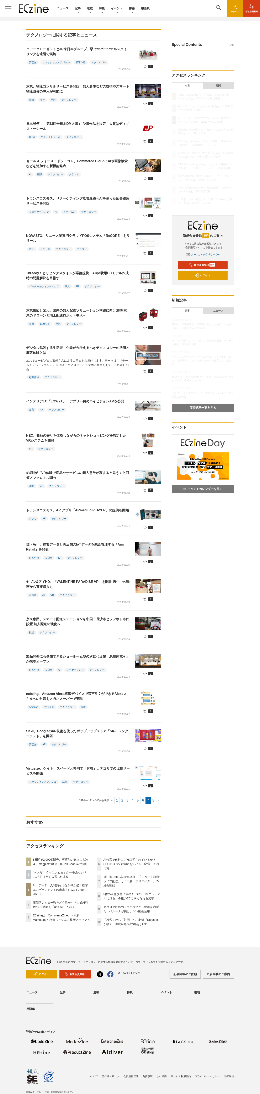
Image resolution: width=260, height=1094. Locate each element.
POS (31, 249)
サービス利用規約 (181, 1076)
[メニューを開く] (8, 8)
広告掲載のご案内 (218, 974)
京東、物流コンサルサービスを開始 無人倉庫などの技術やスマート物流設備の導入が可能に (77, 89)
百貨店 (33, 595)
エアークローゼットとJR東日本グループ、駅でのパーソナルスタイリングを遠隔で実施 (76, 51)
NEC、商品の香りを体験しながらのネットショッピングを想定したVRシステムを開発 (76, 438)
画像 (39, 174)
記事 (78, 9)
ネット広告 (69, 211)
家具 (67, 286)
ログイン (202, 275)
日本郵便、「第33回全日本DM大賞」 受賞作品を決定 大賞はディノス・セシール (77, 126)
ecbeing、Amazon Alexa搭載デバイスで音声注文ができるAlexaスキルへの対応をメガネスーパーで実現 (76, 696)
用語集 (145, 8)
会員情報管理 (130, 1076)
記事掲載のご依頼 (185, 974)
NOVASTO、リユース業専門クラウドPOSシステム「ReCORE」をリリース (78, 238)
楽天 (31, 323)
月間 (218, 85)
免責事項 (148, 1076)
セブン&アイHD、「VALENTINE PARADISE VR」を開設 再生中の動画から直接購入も (77, 584)
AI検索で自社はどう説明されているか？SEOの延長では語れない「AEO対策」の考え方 (131, 864)
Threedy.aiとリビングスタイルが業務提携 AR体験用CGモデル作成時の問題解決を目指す (77, 275)
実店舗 (33, 62)
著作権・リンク (110, 1076)
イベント (117, 9)
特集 (102, 9)
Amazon (33, 707)
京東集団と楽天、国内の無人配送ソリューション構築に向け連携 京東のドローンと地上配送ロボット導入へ (76, 313)
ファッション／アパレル (56, 62)
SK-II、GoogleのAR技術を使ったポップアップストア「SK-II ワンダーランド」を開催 (77, 733)
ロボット (45, 323)
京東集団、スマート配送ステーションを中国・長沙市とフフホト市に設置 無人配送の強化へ (77, 621)
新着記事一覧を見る (203, 407)
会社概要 (162, 1076)
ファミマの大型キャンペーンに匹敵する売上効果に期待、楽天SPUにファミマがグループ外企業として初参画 (202, 360)
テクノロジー (98, 62)
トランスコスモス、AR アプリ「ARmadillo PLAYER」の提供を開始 (77, 510)
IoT (60, 557)
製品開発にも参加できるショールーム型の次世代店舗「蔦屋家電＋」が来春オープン (77, 659)
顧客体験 (81, 62)
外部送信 (229, 1076)
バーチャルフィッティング (44, 286)
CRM (32, 137)
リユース (45, 249)
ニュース (63, 8)
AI (30, 174)
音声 (83, 707)
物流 (31, 99)
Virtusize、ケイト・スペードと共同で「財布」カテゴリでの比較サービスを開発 (78, 771)
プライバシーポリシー (207, 1076)
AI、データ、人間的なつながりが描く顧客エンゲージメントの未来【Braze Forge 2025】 (60, 890)
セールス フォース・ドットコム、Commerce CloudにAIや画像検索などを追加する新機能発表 (77, 163)
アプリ (33, 518)
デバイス (49, 707)
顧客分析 (34, 557)
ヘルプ (94, 1076)
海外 (42, 99)
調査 (31, 486)
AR (77, 286)
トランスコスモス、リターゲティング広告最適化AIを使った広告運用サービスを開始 (77, 201)
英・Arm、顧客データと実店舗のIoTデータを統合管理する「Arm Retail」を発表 (75, 547)
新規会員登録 (202, 265)
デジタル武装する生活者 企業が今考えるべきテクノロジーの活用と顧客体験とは (77, 350)
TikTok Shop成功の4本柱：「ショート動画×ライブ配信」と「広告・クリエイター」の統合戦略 (132, 881)
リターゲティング (39, 211)
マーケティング (75, 669)
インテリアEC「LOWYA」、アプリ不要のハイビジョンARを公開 (75, 401)
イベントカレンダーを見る (202, 489)
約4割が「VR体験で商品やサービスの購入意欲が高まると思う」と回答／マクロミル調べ (77, 475)
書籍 (132, 9)
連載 (90, 9)
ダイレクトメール (50, 137)
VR (31, 448)
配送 (53, 99)
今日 (187, 85)
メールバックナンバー (203, 254)
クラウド (74, 174)
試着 (64, 781)
